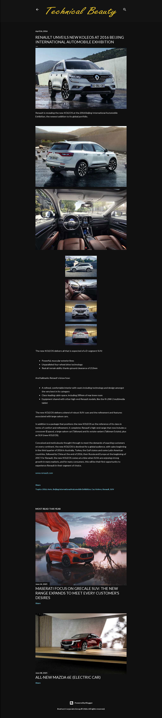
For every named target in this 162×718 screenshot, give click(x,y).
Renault (106, 489)
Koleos (98, 489)
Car (93, 489)
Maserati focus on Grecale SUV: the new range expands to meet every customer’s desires (77, 593)
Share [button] (37, 485)
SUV (112, 489)
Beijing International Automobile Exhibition (72, 489)
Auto (49, 489)
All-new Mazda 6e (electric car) (68, 677)
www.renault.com (44, 473)
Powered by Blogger (81, 703)
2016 (44, 489)
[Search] (125, 9)
